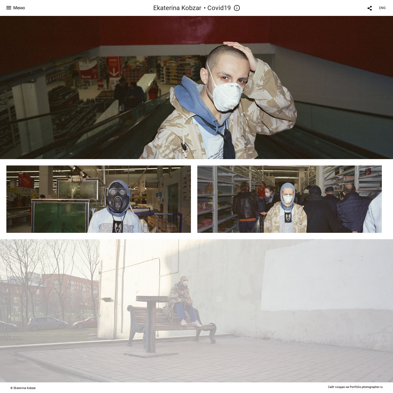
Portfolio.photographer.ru (366, 387)
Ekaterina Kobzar (177, 8)
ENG (382, 8)
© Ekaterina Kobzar (23, 388)
